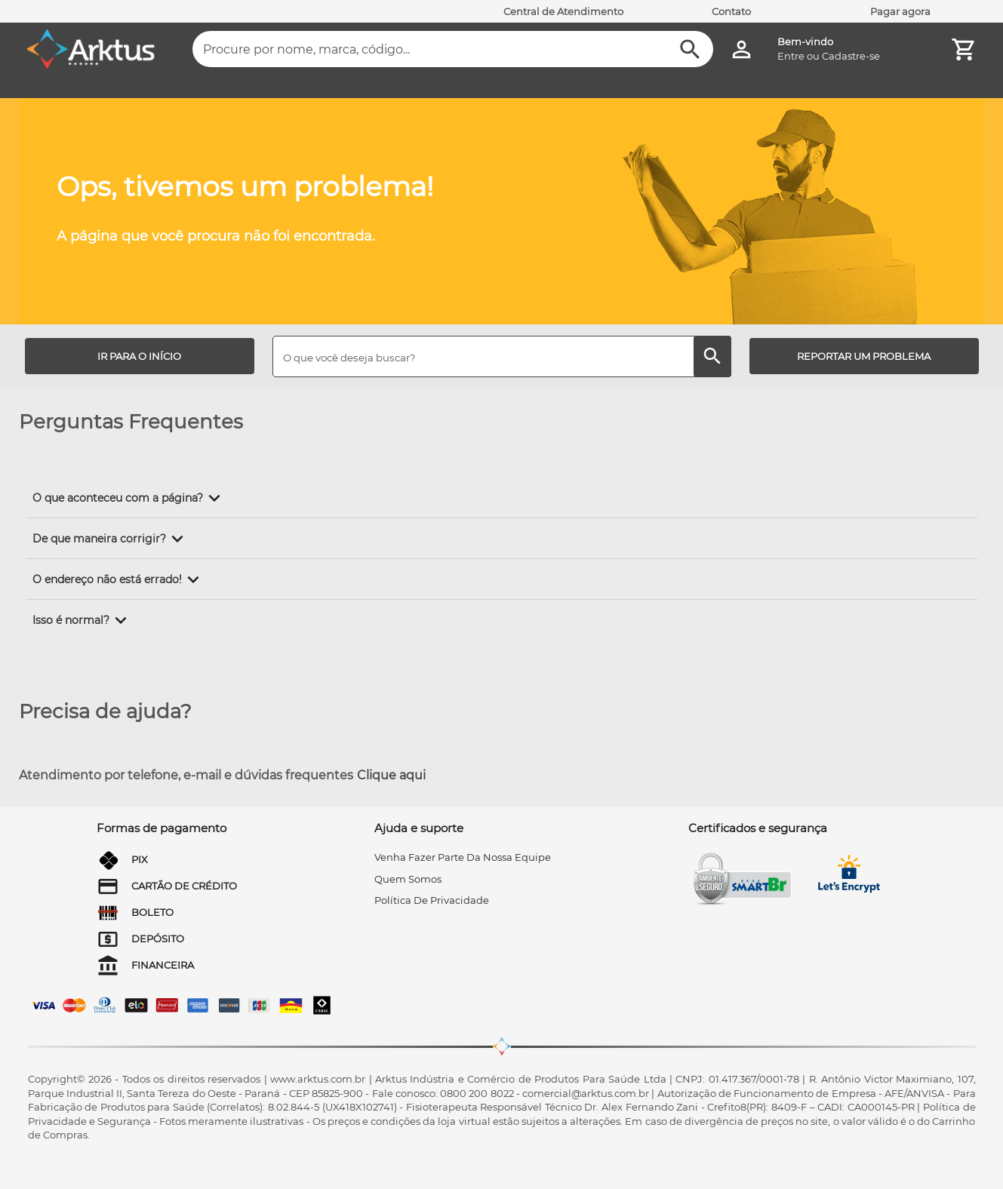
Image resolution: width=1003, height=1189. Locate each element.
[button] (129, 498)
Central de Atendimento (563, 11)
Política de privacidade (431, 900)
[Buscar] (690, 49)
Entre (791, 56)
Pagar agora (900, 11)
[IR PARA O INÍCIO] (139, 356)
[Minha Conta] (741, 49)
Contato (731, 11)
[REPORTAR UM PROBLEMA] (864, 356)
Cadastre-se (851, 56)
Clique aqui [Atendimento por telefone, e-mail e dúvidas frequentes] (391, 775)
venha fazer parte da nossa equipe (462, 857)
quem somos (408, 879)
